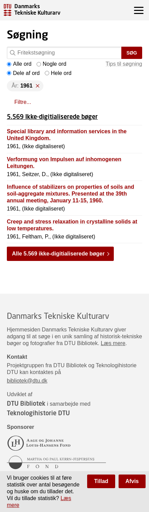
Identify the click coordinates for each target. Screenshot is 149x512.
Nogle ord (51, 64)
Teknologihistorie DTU (38, 413)
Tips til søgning (124, 64)
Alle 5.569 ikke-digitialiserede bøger (58, 254)
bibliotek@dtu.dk (27, 381)
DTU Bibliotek (26, 403)
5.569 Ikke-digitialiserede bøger (52, 116)
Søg (131, 53)
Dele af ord (23, 73)
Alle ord (19, 64)
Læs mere (113, 343)
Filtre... (22, 102)
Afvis (132, 481)
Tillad (101, 481)
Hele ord (58, 73)
